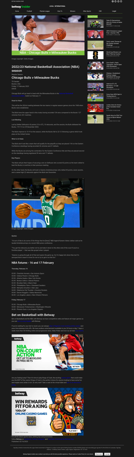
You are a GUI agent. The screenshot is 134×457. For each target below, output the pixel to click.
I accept (107, 454)
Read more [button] (99, 454)
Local (52, 6)
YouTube (51, 439)
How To (59, 11)
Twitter (34, 439)
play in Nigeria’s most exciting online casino (64, 326)
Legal (114, 11)
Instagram (41, 439)
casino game (66, 378)
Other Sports (87, 11)
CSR (100, 11)
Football (29, 11)
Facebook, (28, 439)
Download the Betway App (64, 439)
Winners (72, 11)
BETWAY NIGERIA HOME (18, 1)
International (60, 6)
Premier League (45, 11)
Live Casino (79, 331)
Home (17, 11)
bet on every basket (24, 321)
